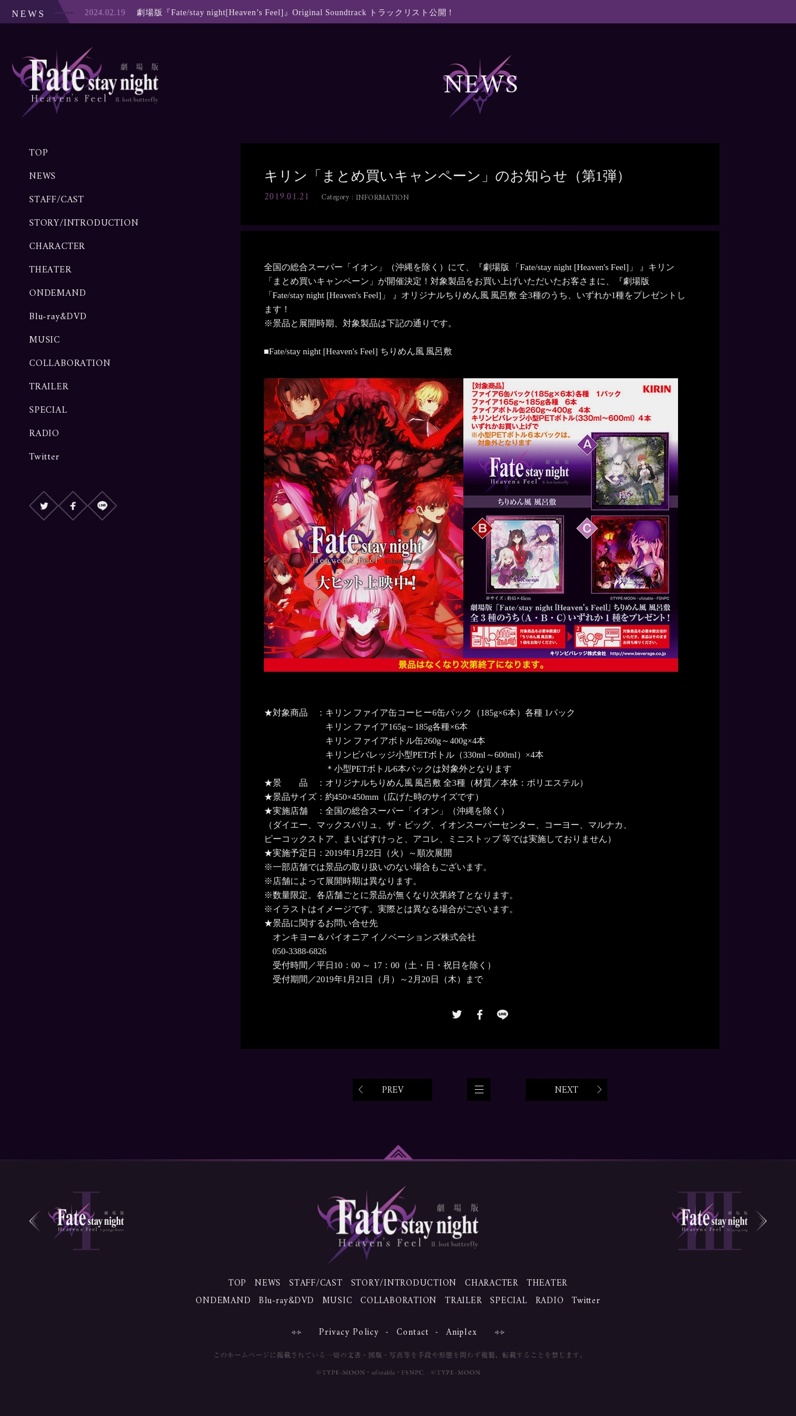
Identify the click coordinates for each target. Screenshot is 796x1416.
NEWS (42, 176)
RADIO (44, 434)
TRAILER (49, 387)
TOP (38, 153)
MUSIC (44, 340)
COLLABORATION (69, 363)
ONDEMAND (57, 293)
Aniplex (461, 1332)
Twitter (44, 457)
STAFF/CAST (56, 200)
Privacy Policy (349, 1332)
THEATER (50, 270)
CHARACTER (57, 247)
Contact (413, 1332)
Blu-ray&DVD (58, 317)
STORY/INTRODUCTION (83, 223)
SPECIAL (48, 410)
